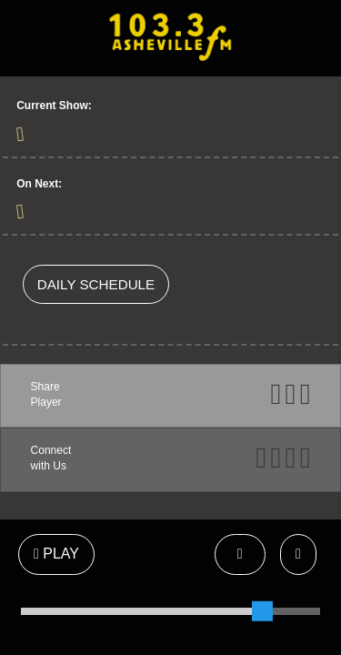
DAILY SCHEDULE (96, 284)
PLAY (56, 553)
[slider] (262, 611)
